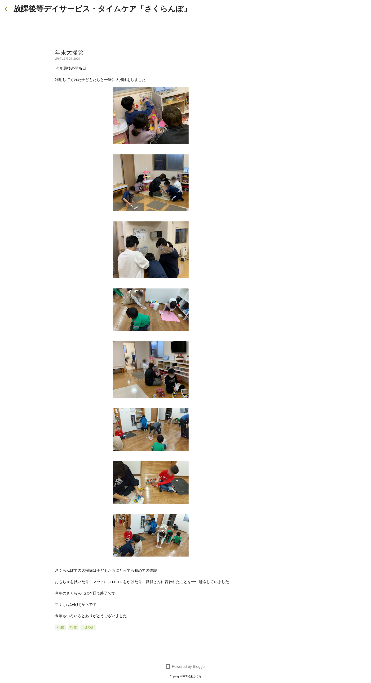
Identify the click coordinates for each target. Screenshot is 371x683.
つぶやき (88, 627)
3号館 (73, 627)
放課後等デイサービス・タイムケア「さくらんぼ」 (102, 8)
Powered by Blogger (185, 667)
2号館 (60, 627)
